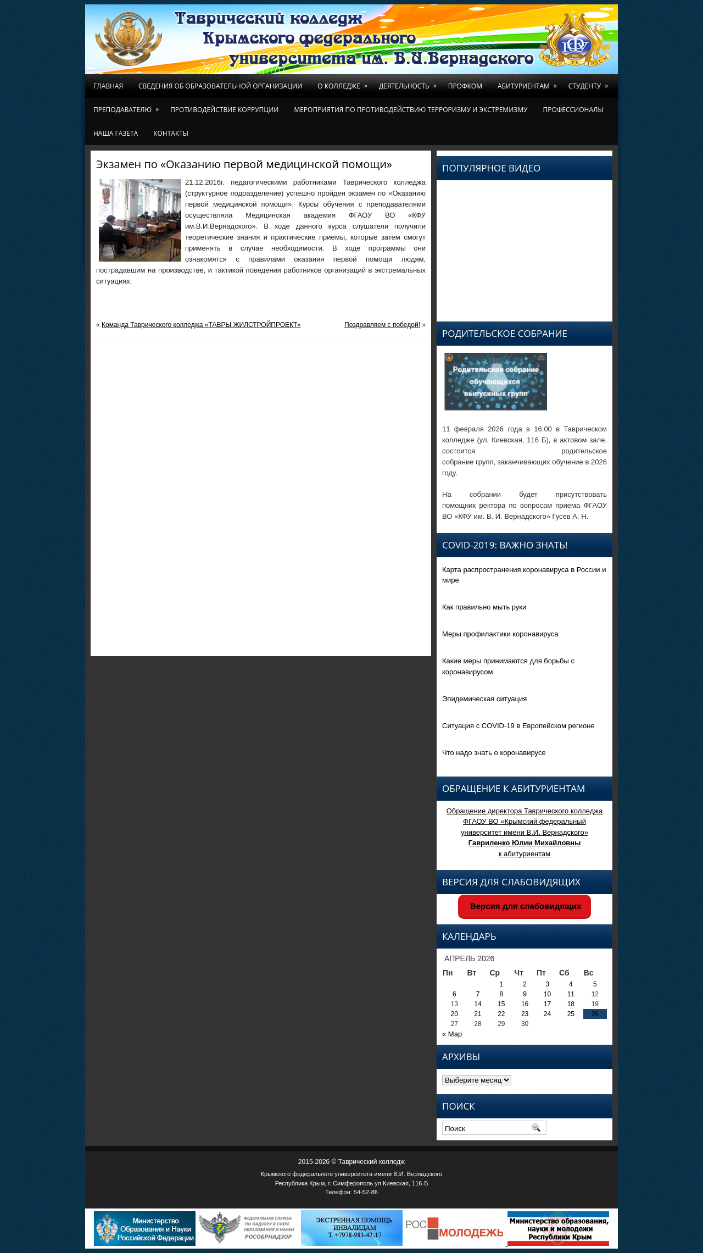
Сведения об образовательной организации (220, 86)
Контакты (170, 133)
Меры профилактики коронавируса (500, 634)
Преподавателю (128, 106)
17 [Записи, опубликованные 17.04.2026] (547, 1004)
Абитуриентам (529, 82)
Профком (465, 86)
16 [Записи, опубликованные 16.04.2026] (524, 1004)
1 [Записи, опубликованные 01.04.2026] (502, 984)
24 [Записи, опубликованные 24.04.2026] (547, 1014)
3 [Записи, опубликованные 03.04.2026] (547, 984)
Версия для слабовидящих (525, 906)
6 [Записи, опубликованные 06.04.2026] (454, 994)
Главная (108, 86)
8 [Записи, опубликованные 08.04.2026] (502, 994)
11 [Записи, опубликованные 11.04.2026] (570, 994)
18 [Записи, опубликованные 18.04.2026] (570, 1004)
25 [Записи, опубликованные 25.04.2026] (570, 1014)
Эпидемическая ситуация (484, 699)
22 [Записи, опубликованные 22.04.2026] (501, 1014)
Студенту (590, 82)
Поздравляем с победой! (382, 325)
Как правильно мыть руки (484, 607)
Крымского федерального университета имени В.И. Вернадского (352, 1174)
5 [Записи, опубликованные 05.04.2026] (595, 984)
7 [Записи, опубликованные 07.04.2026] (478, 994)
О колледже (344, 82)
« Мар (452, 1034)
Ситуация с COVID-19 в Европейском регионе (518, 726)
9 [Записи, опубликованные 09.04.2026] (525, 994)
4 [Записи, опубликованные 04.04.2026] (571, 984)
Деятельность (409, 82)
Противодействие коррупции (224, 109)
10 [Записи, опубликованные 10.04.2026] (547, 994)
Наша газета (115, 133)
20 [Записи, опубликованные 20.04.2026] (454, 1014)
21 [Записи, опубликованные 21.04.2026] (477, 1014)
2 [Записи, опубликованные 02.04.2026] (525, 984)
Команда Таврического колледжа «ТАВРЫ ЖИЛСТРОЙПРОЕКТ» (201, 325)
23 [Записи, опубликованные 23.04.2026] (524, 1014)
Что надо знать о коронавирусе (494, 753)
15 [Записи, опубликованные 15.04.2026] (501, 1004)
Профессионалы (573, 109)
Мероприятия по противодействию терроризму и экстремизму (410, 109)
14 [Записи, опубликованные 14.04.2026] (477, 1004)
